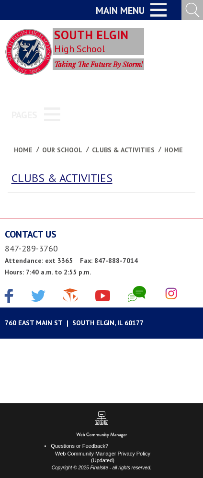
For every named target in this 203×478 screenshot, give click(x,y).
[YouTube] (102, 294)
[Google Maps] (101, 323)
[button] (131, 10)
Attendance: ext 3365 (39, 260)
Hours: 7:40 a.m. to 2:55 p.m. (48, 272)
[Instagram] (171, 294)
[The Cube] (70, 294)
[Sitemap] (101, 419)
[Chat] (137, 294)
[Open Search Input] (192, 10)
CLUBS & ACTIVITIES (62, 178)
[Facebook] (9, 297)
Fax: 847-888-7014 (109, 260)
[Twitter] (38, 297)
